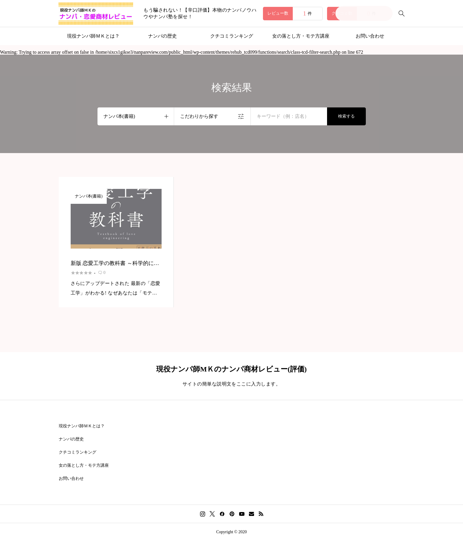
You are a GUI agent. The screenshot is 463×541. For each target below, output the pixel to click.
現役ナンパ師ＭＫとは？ (93, 35)
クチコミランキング (231, 35)
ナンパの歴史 (162, 35)
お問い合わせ (370, 35)
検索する (346, 116)
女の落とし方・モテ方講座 (300, 35)
